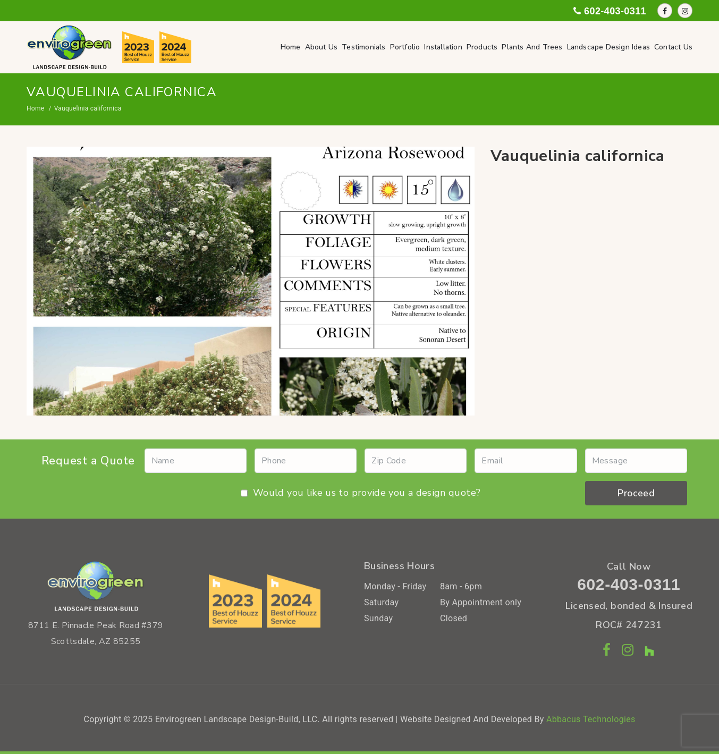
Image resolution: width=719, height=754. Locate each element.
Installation (443, 47)
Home (291, 47)
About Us (321, 47)
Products (482, 47)
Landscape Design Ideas (608, 47)
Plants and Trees (532, 47)
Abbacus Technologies (591, 722)
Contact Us (673, 47)
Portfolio (405, 47)
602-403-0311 (628, 587)
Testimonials (363, 47)
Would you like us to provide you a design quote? (360, 496)
